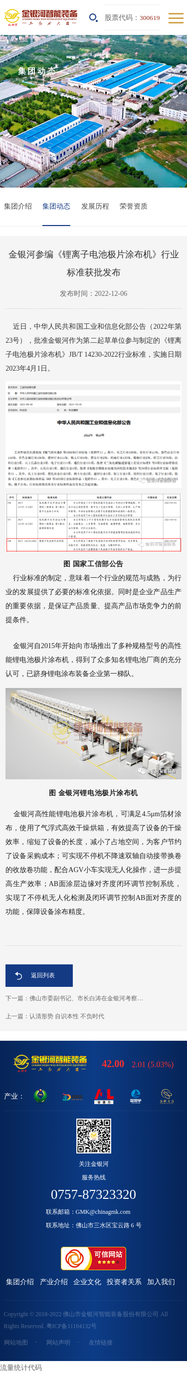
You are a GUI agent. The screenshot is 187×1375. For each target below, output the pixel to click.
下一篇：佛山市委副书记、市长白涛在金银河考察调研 (77, 998)
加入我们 (161, 1282)
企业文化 (87, 1282)
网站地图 (16, 1342)
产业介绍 (54, 1282)
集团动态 (56, 206)
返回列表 (43, 975)
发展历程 (95, 206)
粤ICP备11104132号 (71, 1326)
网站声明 (58, 1342)
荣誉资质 (134, 206)
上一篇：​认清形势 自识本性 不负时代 (54, 1016)
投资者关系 (124, 1282)
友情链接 (101, 1342)
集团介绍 (18, 206)
